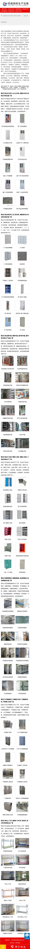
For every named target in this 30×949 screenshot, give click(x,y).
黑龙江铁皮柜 (17, 15)
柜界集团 (18, 942)
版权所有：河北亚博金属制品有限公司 (14, 940)
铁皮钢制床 (4, 11)
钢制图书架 (26, 9)
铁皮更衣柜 (11, 11)
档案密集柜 (19, 9)
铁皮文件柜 (11, 9)
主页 (3, 947)
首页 (9, 15)
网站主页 (4, 9)
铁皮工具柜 (19, 11)
